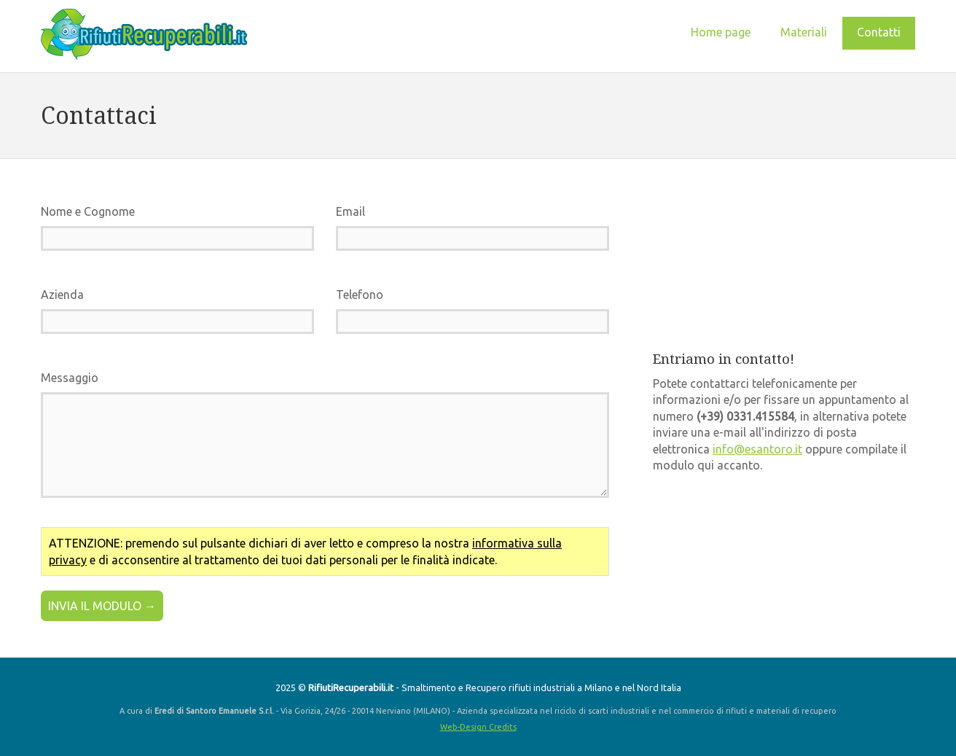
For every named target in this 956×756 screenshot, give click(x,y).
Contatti (879, 32)
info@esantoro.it (757, 449)
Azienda (62, 294)
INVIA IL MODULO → (102, 605)
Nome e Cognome (88, 211)
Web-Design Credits (478, 726)
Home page (721, 32)
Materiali (803, 32)
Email (350, 211)
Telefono (359, 294)
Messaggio (69, 377)
